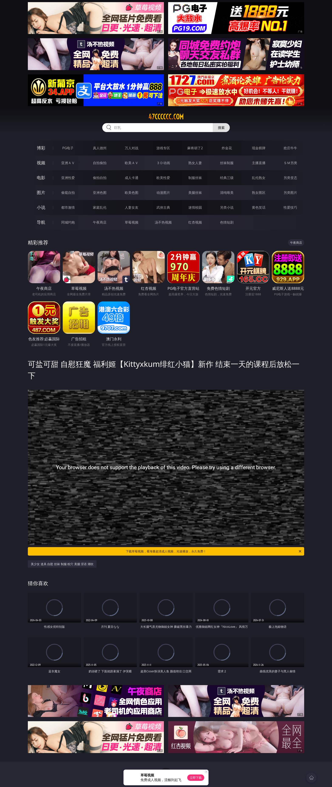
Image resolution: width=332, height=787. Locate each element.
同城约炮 (68, 222)
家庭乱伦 (99, 207)
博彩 (41, 148)
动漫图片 (163, 192)
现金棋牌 (258, 148)
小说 (41, 207)
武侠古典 (163, 207)
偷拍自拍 (99, 177)
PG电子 (68, 148)
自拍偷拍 (99, 162)
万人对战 (131, 148)
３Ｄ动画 (163, 162)
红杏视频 (195, 222)
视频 (41, 163)
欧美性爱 (163, 177)
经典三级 (227, 177)
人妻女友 (131, 207)
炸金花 (227, 148)
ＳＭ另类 (290, 162)
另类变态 (290, 177)
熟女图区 (258, 192)
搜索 (221, 127)
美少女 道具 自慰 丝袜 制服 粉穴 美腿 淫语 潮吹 (62, 564)
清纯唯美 (227, 192)
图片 (41, 192)
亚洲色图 (99, 192)
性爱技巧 (290, 207)
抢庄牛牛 (290, 148)
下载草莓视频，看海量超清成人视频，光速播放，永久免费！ (214, 551)
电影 (41, 177)
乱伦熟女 (258, 177)
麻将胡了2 (195, 148)
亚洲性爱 (68, 177)
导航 (41, 222)
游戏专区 (163, 148)
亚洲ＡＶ (68, 162)
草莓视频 (131, 222)
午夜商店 (99, 222)
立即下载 (196, 778)
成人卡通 (131, 177)
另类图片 (290, 192)
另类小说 (227, 207)
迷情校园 (195, 207)
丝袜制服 (227, 162)
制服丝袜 (195, 177)
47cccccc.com (166, 117)
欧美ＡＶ (131, 162)
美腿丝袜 (195, 192)
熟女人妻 (195, 162)
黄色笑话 (258, 207)
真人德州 (99, 148)
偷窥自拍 (68, 192)
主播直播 (258, 162)
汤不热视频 (163, 222)
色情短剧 (227, 222)
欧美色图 (131, 192)
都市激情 (68, 207)
